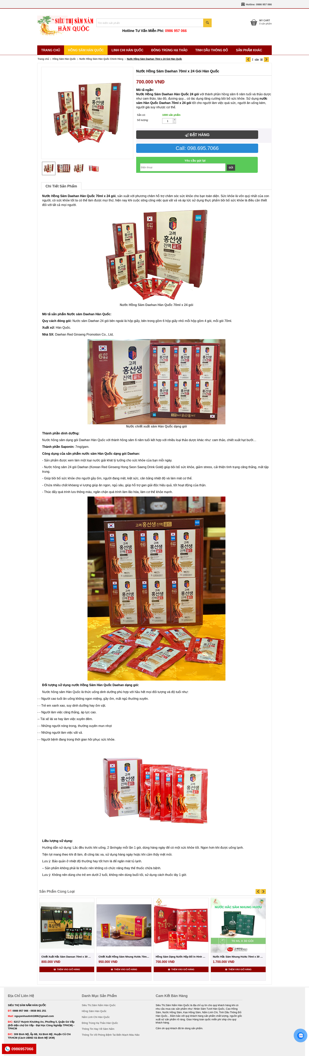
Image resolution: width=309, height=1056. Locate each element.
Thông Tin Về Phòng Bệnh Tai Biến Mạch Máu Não (111, 1034)
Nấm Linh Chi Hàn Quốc (96, 1017)
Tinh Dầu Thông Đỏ (211, 50)
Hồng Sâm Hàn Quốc (86, 50)
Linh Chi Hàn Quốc (127, 50)
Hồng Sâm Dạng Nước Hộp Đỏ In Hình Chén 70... (181, 956)
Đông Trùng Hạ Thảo (169, 50)
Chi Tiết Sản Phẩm (61, 186)
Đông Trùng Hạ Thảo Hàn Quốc (100, 1022)
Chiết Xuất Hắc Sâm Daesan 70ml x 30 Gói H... (66, 956)
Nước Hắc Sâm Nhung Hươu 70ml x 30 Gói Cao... (238, 956)
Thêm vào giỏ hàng (67, 969)
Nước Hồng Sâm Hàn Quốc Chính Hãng (101, 59)
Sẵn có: (141, 114)
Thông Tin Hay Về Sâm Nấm (98, 1028)
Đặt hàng (197, 135)
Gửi (231, 167)
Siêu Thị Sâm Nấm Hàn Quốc (99, 1005)
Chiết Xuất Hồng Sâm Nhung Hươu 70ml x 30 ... (124, 956)
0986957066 (22, 1049)
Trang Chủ (50, 50)
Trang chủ (43, 59)
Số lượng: (142, 120)
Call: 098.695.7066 (197, 148)
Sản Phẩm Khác (249, 50)
